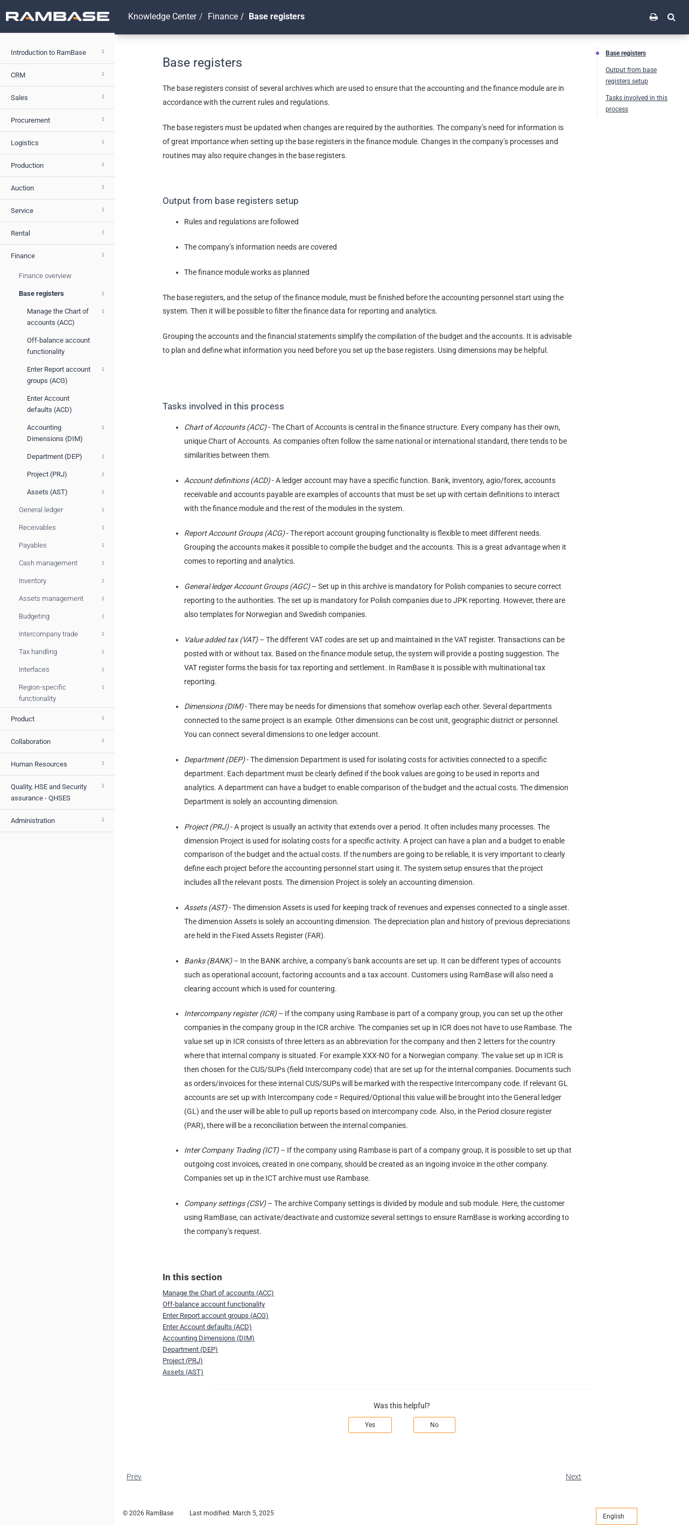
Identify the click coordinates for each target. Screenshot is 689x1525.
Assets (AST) (67, 492)
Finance (59, 255)
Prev (134, 1476)
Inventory (63, 581)
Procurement (59, 119)
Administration (59, 820)
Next (573, 1476)
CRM (59, 74)
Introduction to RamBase (59, 52)
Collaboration (59, 741)
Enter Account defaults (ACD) (49, 404)
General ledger (63, 510)
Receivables (63, 528)
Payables (63, 545)
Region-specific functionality (63, 692)
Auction (59, 187)
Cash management (63, 563)
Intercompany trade (63, 634)
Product (59, 718)
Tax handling (63, 652)
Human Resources (59, 763)
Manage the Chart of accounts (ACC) (67, 316)
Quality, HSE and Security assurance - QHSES (59, 791)
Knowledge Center (162, 16)
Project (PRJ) (67, 474)
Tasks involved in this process (636, 103)
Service (59, 210)
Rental (59, 232)
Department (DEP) (67, 457)
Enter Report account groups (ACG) (67, 374)
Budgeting (63, 616)
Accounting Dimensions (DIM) (67, 432)
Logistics (59, 142)
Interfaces (63, 670)
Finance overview (45, 276)
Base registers (63, 294)
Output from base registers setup (631, 75)
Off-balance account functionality (58, 346)
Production (59, 165)
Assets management (63, 599)
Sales (59, 97)
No (434, 1425)
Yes (370, 1425)
